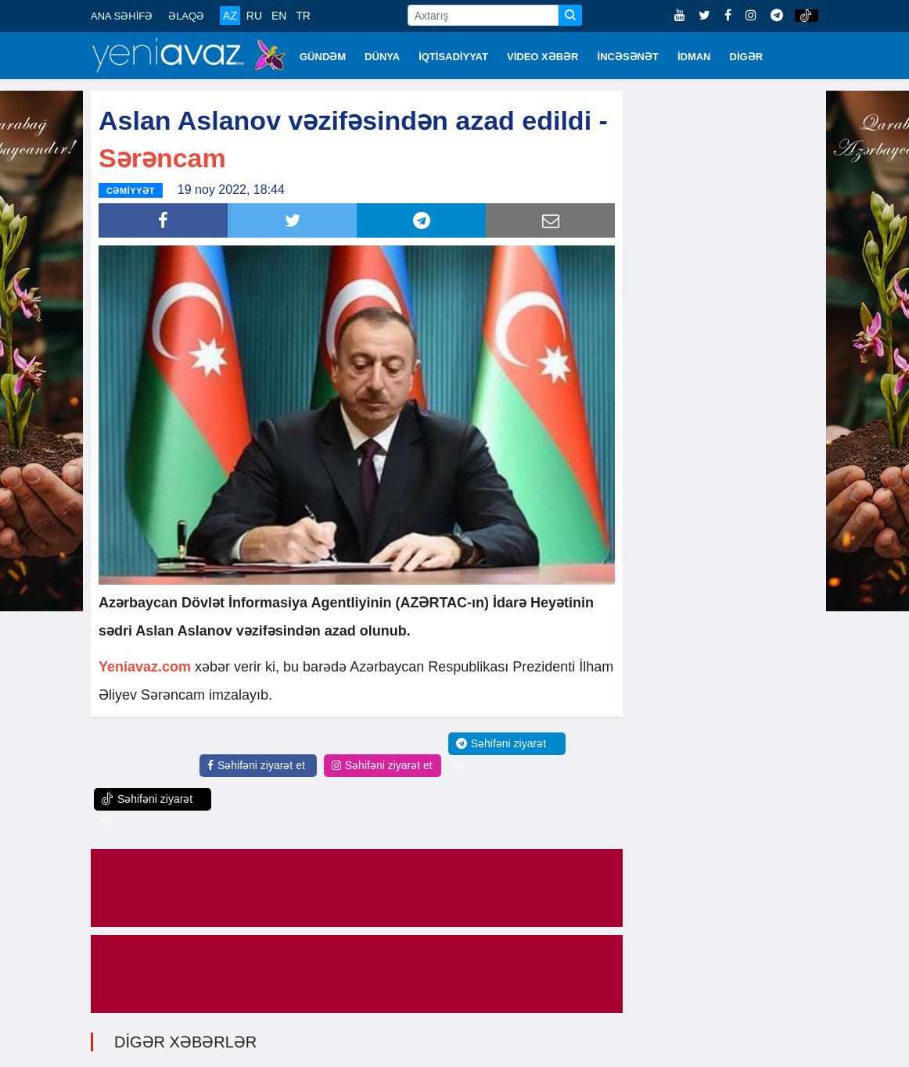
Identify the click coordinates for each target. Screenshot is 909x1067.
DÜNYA (382, 57)
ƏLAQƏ (186, 16)
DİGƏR (746, 57)
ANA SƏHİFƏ (122, 16)
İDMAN (694, 57)
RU (254, 15)
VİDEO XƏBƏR (543, 57)
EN (278, 15)
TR (303, 15)
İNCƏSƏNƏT (628, 57)
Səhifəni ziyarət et (256, 765)
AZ (230, 15)
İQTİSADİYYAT (453, 57)
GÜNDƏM (323, 57)
